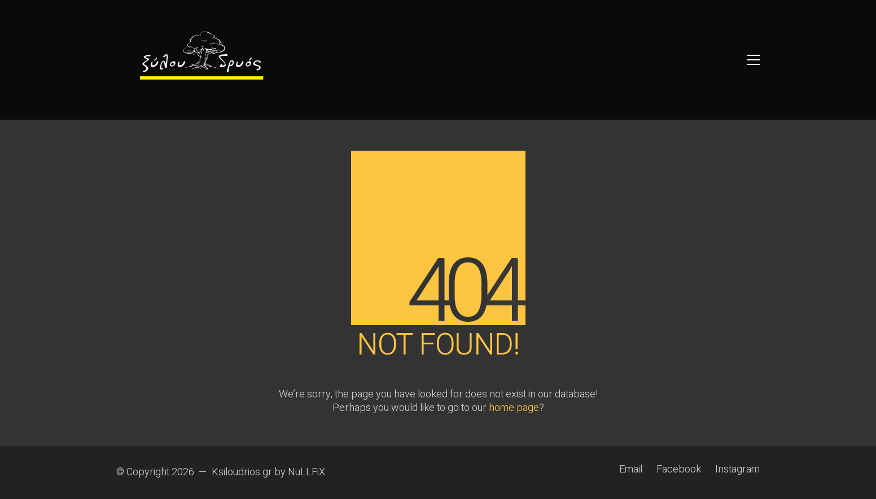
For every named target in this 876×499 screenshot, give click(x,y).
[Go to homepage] (201, 59)
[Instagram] (737, 469)
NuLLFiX (306, 472)
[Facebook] (678, 469)
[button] (753, 60)
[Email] (630, 469)
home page (514, 408)
